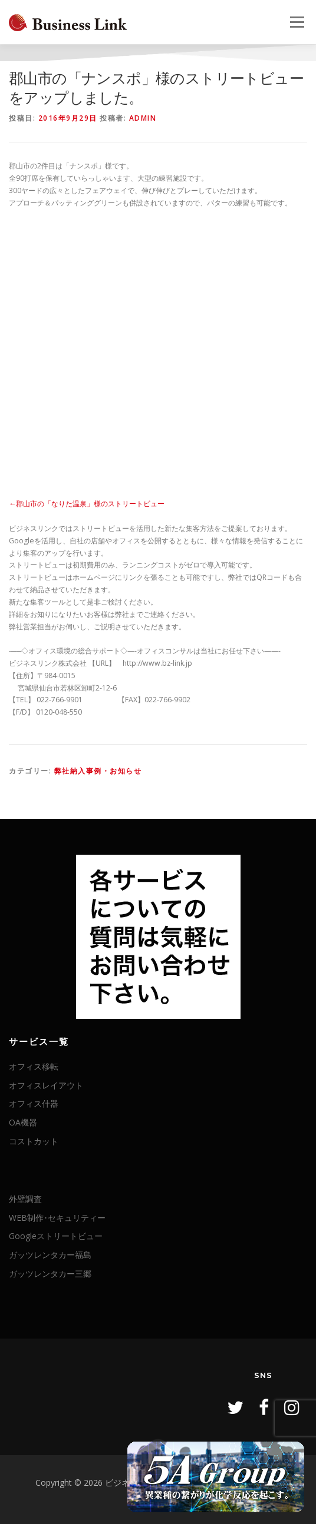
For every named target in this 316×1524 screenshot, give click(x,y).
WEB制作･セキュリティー (57, 1217)
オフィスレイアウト (46, 1085)
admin (143, 118)
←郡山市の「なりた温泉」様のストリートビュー (86, 504)
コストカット (33, 1141)
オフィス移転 (33, 1066)
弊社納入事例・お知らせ (98, 771)
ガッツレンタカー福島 (50, 1254)
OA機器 (23, 1122)
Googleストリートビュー (56, 1235)
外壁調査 (25, 1198)
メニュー (297, 22)
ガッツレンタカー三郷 (50, 1273)
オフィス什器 (33, 1103)
